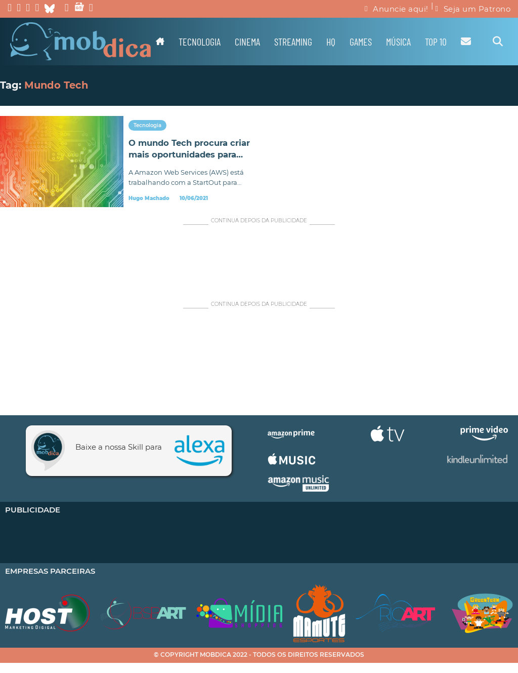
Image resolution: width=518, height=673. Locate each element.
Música (398, 41)
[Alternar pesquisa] (498, 41)
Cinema (247, 41)
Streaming (293, 41)
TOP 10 (436, 41)
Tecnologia (200, 41)
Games (361, 41)
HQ (330, 41)
